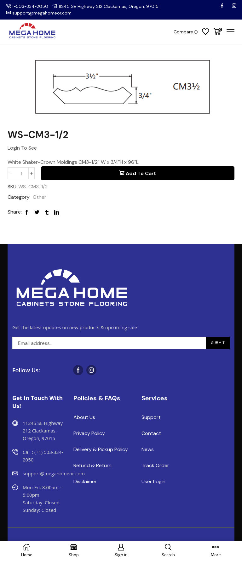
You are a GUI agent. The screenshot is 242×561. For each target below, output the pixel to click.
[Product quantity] (21, 173)
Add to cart (141, 173)
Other (39, 197)
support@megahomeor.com (42, 13)
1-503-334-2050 (30, 6)
